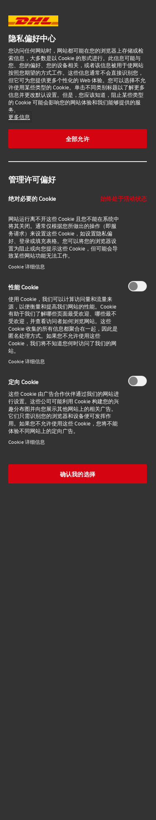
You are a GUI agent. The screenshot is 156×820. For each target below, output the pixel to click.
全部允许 (77, 138)
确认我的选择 (77, 474)
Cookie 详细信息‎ (26, 266)
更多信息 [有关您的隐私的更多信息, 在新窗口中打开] (19, 117)
